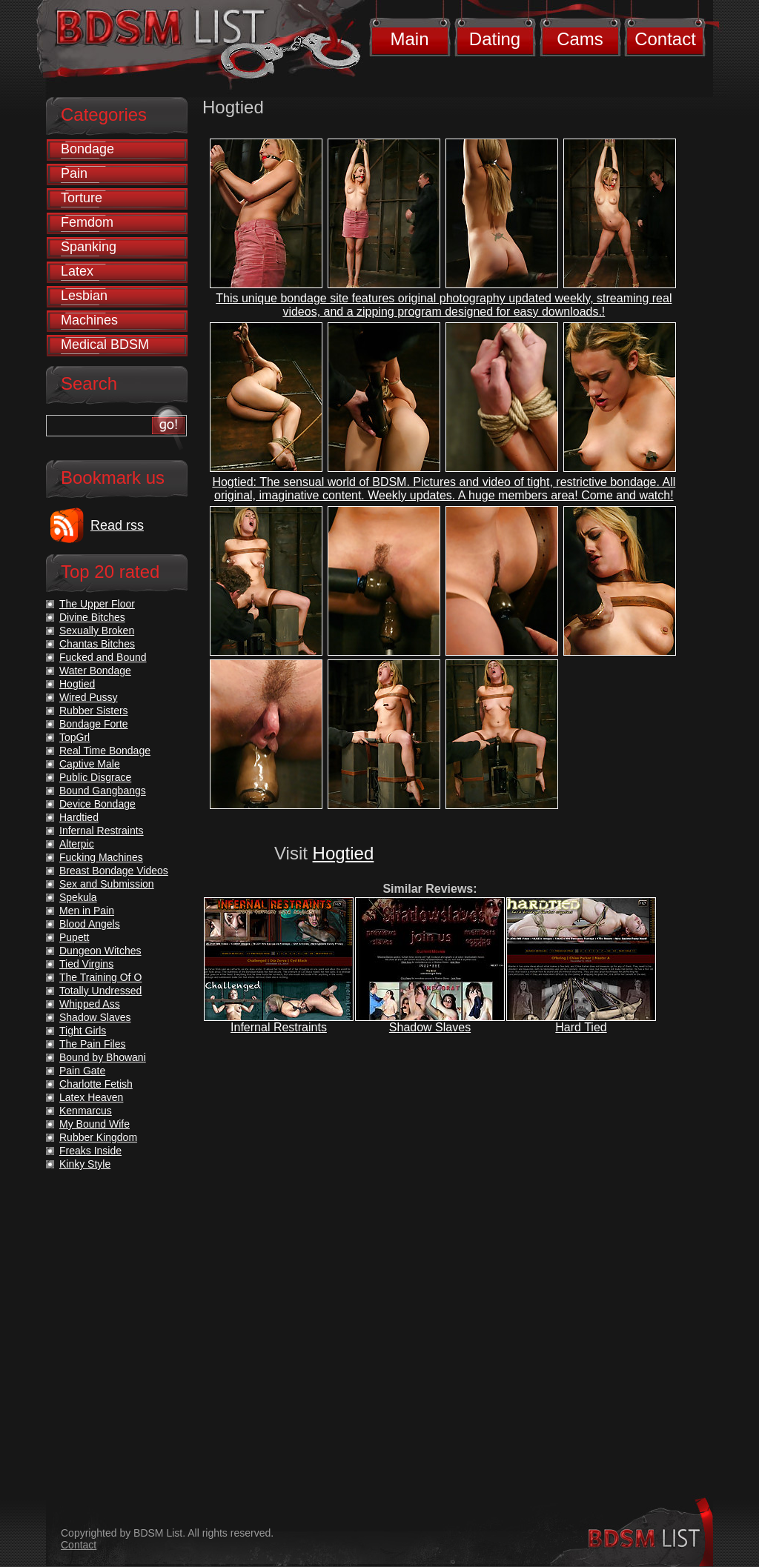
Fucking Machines (101, 857)
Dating (494, 39)
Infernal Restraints (279, 1027)
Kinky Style (84, 1164)
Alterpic (76, 844)
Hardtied (79, 817)
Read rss (117, 525)
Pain (74, 173)
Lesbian (84, 295)
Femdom (87, 222)
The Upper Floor (97, 604)
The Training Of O (100, 977)
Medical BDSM (105, 344)
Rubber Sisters (93, 710)
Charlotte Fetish (96, 1084)
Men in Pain (86, 910)
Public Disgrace (95, 777)
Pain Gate (82, 1071)
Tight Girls (82, 1031)
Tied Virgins (86, 964)
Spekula (78, 897)
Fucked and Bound (103, 657)
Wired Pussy (88, 697)
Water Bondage (95, 670)
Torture (81, 197)
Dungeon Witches (100, 950)
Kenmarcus (85, 1111)
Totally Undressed (100, 991)
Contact (665, 39)
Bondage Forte (93, 724)
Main (409, 39)
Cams (580, 39)
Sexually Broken (96, 630)
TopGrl (74, 737)
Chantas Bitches (97, 644)
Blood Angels (89, 924)
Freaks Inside (90, 1151)
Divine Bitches (92, 617)
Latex (77, 271)
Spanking (88, 246)
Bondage (87, 149)
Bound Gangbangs (102, 790)
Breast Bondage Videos (113, 870)
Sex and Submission (106, 884)
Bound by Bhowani (102, 1057)
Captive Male (89, 764)
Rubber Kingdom (98, 1137)
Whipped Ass (89, 1004)
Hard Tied (580, 1027)
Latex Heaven (91, 1097)
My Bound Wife (94, 1124)
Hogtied (343, 853)
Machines (89, 320)
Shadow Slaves (430, 1027)
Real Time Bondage (104, 750)
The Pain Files (92, 1044)
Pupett (74, 937)
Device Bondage (97, 804)
